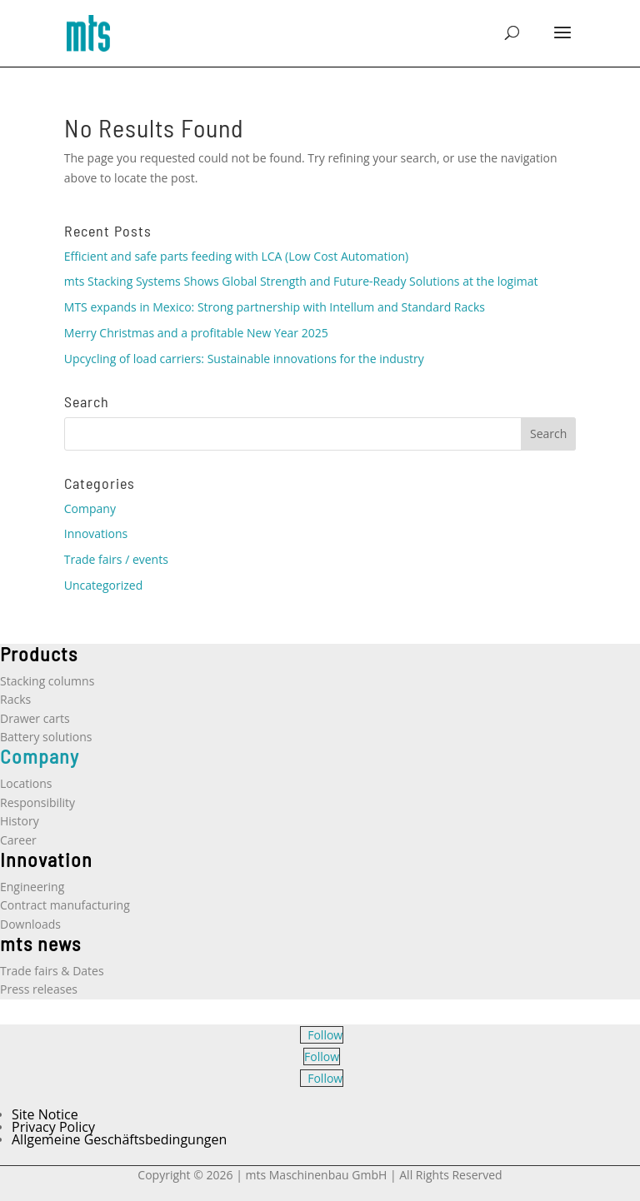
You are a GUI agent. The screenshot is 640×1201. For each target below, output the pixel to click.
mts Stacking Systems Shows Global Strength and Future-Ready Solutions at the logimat (301, 281)
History (19, 821)
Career (18, 840)
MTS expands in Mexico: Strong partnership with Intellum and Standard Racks (274, 307)
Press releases (39, 989)
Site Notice (45, 1114)
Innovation (46, 859)
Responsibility (37, 802)
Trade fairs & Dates (52, 971)
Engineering (32, 887)
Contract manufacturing (65, 905)
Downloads (30, 924)
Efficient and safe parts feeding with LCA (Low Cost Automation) (236, 256)
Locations (26, 783)
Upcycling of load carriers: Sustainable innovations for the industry (244, 358)
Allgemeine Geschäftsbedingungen (119, 1139)
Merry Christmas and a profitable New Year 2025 (196, 333)
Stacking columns (47, 681)
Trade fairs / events (116, 559)
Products (39, 653)
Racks (15, 699)
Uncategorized (103, 585)
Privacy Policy (53, 1127)
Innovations (96, 533)
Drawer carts (35, 718)
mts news (40, 943)
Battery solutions (46, 737)
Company (90, 508)
